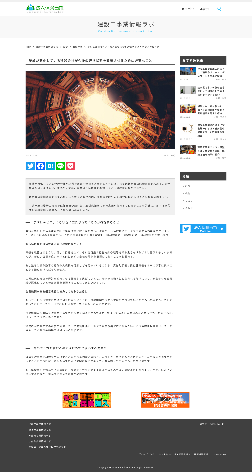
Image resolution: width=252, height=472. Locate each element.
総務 (187, 193)
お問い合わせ (216, 424)
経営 (65, 47)
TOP (28, 47)
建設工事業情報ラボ (47, 47)
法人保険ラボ (45, 9)
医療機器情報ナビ (203, 454)
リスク (189, 200)
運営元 (204, 9)
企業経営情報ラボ (183, 454)
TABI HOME (220, 454)
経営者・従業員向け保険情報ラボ (47, 447)
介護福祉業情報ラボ (40, 435)
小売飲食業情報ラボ (40, 441)
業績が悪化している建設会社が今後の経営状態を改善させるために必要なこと (116, 47)
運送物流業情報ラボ (40, 430)
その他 (189, 208)
